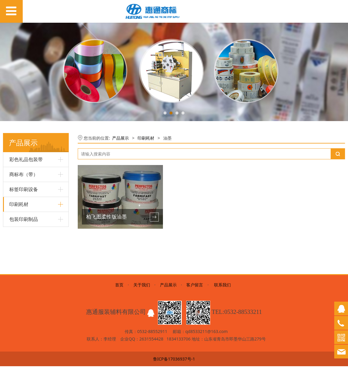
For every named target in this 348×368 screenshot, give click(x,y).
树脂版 (15, 220)
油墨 (13, 230)
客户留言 (194, 286)
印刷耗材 (146, 138)
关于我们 (141, 286)
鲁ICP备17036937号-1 (174, 361)
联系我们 (222, 286)
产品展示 (120, 138)
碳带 (13, 240)
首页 (119, 286)
